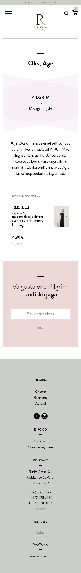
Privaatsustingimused (41, 447)
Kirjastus (40, 391)
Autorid (40, 403)
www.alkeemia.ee (40, 556)
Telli (40, 327)
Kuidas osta (40, 441)
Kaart (40, 509)
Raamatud (41, 397)
